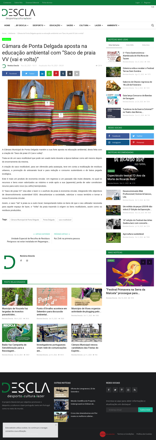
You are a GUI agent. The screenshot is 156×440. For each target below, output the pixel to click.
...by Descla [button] (21, 25)
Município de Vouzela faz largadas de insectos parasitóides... (15, 311)
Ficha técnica (47, 2)
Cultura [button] (84, 25)
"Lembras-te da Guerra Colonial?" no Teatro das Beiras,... (138, 110)
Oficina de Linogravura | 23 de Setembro (83, 390)
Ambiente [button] (113, 25)
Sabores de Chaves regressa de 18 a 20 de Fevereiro (137, 83)
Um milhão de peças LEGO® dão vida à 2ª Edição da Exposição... (137, 208)
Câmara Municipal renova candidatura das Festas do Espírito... (84, 347)
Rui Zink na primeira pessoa (67, 238)
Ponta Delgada (49, 220)
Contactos (7, 2)
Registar (147, 2)
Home (7, 25)
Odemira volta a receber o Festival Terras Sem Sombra (138, 69)
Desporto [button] (39, 25)
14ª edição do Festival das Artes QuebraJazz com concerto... (137, 221)
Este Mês (130, 45)
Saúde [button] (71, 25)
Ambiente (11, 33)
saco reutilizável (65, 220)
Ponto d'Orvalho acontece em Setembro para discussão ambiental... (52, 311)
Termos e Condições (125, 434)
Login (138, 2)
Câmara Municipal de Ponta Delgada (25, 220)
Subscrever (145, 409)
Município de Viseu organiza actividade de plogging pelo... (86, 310)
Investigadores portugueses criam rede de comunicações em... (51, 347)
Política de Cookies (144, 434)
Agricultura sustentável (133, 234)
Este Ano (146, 45)
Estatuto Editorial (32, 2)
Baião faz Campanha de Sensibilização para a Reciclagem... (14, 347)
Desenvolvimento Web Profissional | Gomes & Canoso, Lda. (137, 194)
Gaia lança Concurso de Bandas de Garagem (137, 97)
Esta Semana (114, 45)
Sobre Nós (19, 2)
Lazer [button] (99, 25)
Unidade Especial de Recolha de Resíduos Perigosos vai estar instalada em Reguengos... (28, 240)
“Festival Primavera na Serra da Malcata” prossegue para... (125, 291)
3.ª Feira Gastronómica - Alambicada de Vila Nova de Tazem (135, 56)
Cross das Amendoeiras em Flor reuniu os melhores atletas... (84, 414)
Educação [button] (56, 25)
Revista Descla (10, 66)
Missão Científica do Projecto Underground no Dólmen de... (83, 402)
